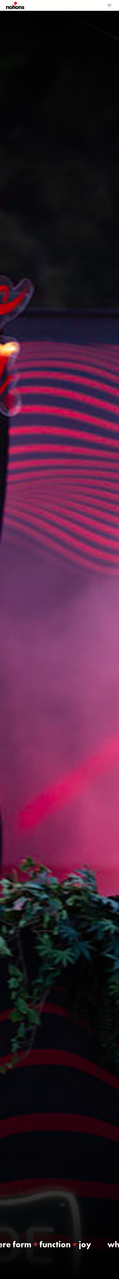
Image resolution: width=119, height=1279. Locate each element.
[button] (109, 5)
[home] (15, 5)
